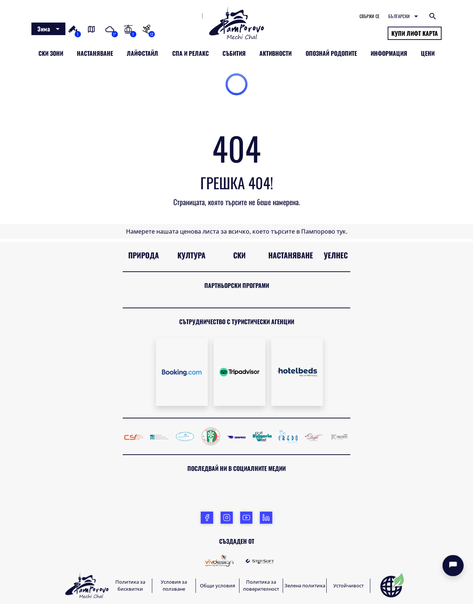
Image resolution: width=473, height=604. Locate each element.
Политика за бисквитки (130, 585)
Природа (143, 255)
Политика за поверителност (261, 585)
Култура (191, 255)
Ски (239, 255)
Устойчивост (348, 585)
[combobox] (48, 28)
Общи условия (217, 585)
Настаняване (290, 255)
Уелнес (336, 255)
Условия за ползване (174, 585)
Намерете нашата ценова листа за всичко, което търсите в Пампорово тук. (236, 231)
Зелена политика (305, 585)
